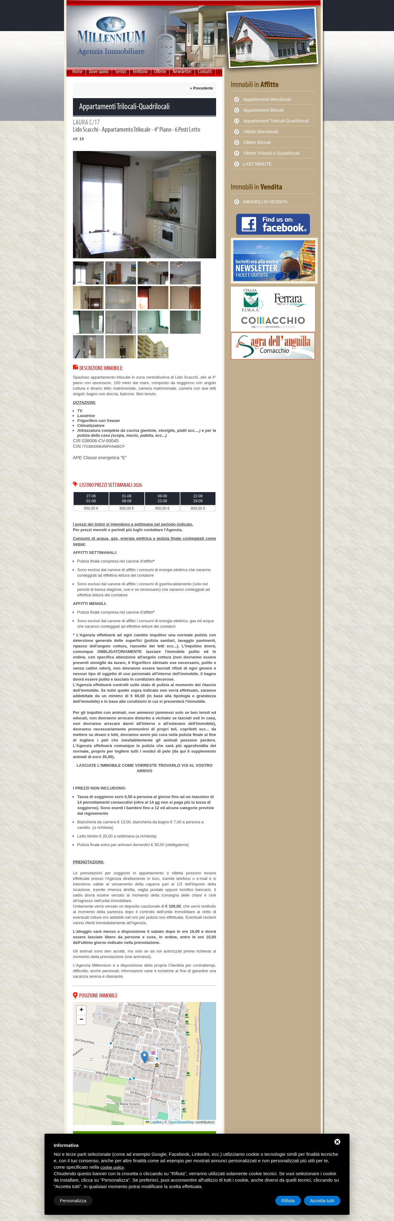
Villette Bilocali (257, 142)
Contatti (205, 71)
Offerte (160, 71)
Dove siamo (99, 71)
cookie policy (112, 1167)
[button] (144, 1057)
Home (77, 71)
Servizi (120, 71)
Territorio (140, 71)
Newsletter (182, 71)
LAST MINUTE (257, 163)
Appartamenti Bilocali (263, 110)
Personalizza (73, 1200)
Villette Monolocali (260, 131)
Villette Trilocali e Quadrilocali (271, 153)
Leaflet (153, 1122)
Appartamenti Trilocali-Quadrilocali (276, 120)
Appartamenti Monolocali (267, 99)
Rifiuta (288, 1200)
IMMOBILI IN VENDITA (265, 201)
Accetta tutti (322, 1200)
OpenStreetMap (181, 1122)
